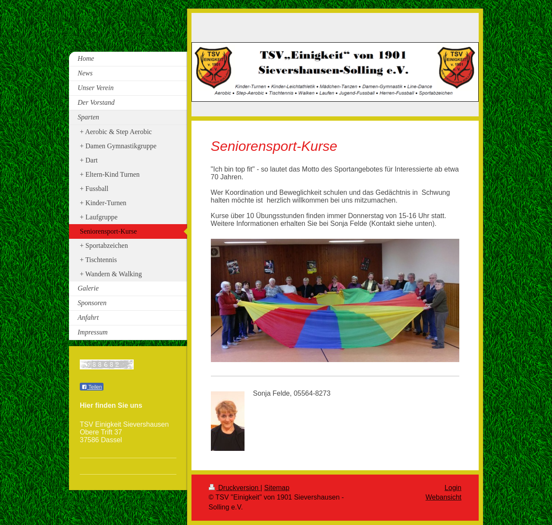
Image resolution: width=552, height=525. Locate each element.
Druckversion (234, 487)
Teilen (92, 387)
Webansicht (443, 497)
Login (453, 487)
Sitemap (276, 487)
